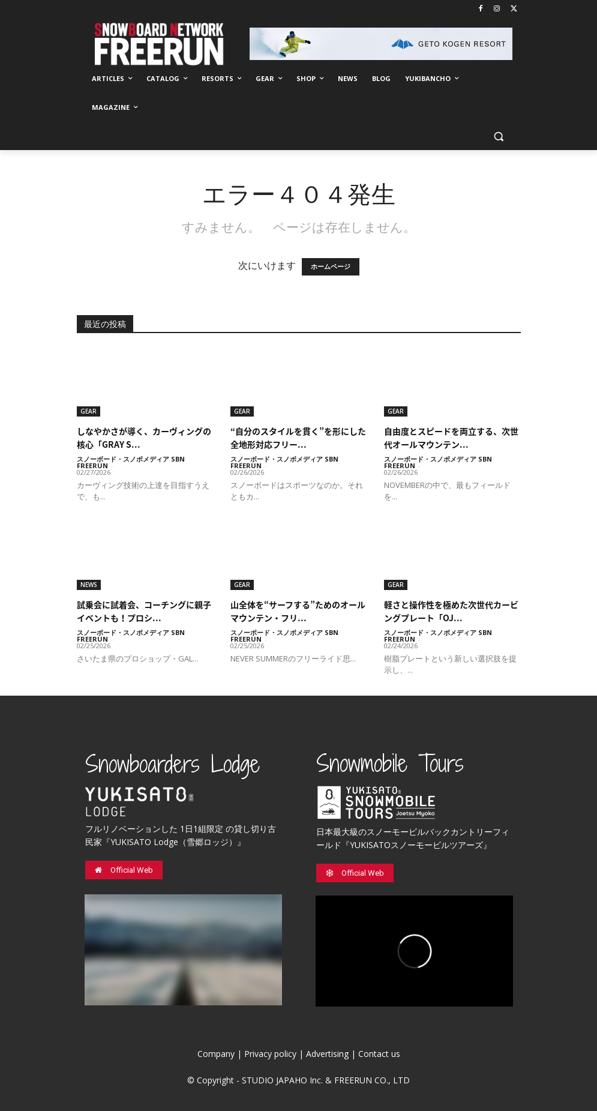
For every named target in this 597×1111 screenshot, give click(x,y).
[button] (499, 136)
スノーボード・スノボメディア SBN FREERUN (131, 462)
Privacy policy (270, 1053)
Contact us (379, 1053)
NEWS (88, 584)
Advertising (327, 1053)
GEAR (88, 411)
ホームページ (330, 267)
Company (216, 1053)
